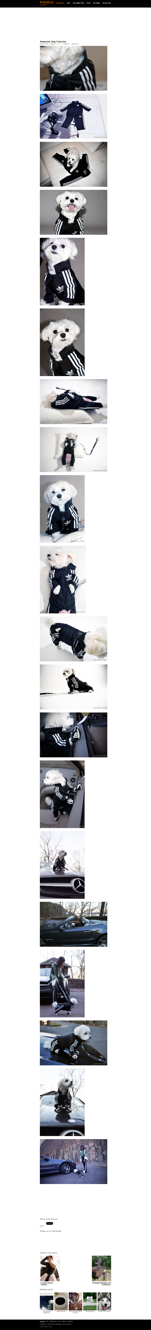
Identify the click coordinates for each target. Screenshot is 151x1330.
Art (68, 3)
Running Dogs (90, 1311)
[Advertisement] (75, 23)
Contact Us (43, 1324)
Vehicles (106, 3)
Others (96, 3)
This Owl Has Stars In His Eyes (75, 1311)
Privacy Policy (67, 1324)
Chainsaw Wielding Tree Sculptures (101, 1284)
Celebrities (78, 3)
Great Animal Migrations (47, 1311)
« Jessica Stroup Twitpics (46, 1284)
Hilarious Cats (61, 1311)
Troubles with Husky (104, 1311)
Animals (60, 3)
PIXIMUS (47, 2)
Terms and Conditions (54, 1324)
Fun (88, 3)
